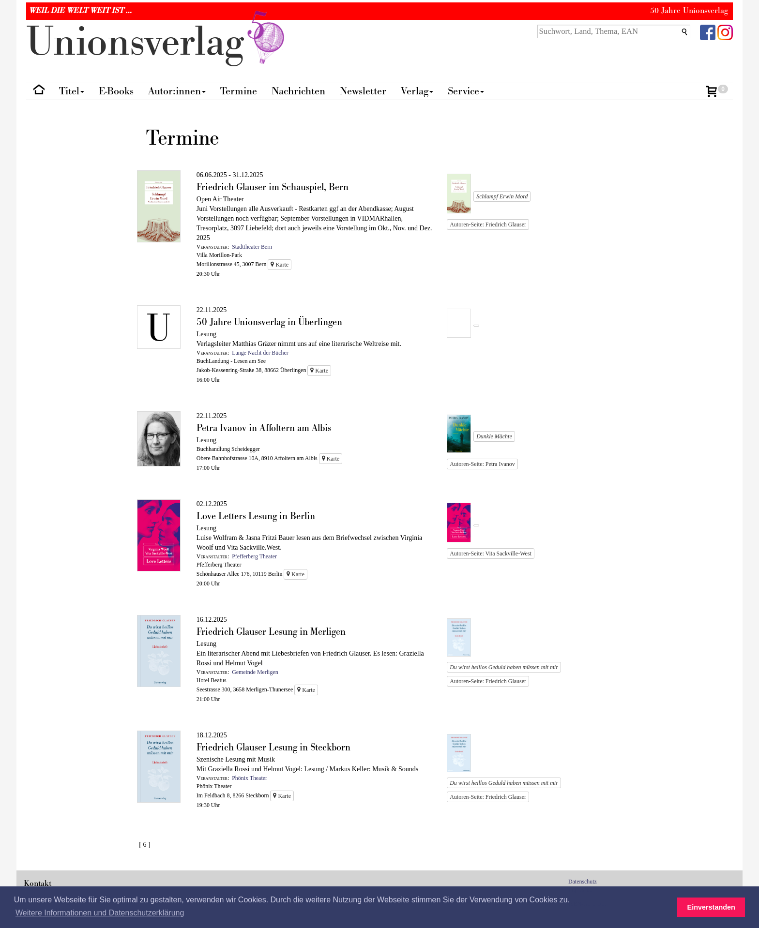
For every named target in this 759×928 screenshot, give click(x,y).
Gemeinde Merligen (255, 672)
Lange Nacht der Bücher (260, 352)
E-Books (116, 91)
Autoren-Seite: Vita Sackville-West (490, 553)
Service (466, 91)
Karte (279, 264)
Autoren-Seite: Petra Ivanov (482, 464)
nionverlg (157, 42)
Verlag (417, 91)
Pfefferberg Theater (254, 556)
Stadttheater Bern (252, 246)
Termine (238, 91)
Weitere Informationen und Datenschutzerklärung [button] (99, 913)
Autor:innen (177, 91)
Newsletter (363, 91)
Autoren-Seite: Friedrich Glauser (488, 224)
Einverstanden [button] (711, 907)
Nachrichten (298, 91)
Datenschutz (582, 881)
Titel (71, 91)
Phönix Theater (249, 778)
